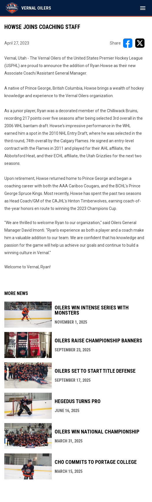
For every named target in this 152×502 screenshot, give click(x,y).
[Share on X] (139, 43)
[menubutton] (142, 8)
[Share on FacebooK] (127, 43)
